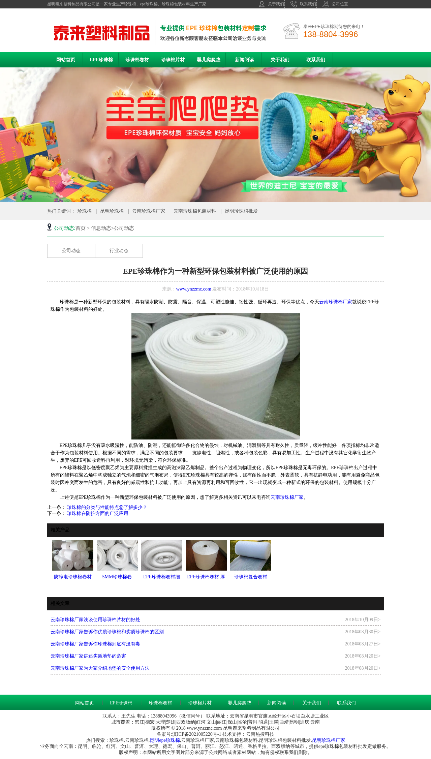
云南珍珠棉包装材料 (195, 211)
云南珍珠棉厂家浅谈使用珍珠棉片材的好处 (95, 619)
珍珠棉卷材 (137, 59)
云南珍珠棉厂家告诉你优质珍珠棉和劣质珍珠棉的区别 (107, 631)
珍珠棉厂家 (333, 740)
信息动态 (101, 228)
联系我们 (303, 4)
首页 (80, 228)
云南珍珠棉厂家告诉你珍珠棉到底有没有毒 (95, 643)
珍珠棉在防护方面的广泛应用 (97, 513)
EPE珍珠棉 (101, 59)
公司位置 (335, 4)
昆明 (154, 740)
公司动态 (71, 250)
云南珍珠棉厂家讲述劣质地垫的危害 (88, 656)
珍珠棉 (85, 211)
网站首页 (65, 59)
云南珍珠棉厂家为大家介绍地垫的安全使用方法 (100, 668)
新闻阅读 (244, 59)
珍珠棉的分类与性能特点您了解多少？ (107, 507)
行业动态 (119, 250)
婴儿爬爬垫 (208, 59)
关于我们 (271, 4)
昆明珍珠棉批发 (241, 211)
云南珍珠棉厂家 (148, 211)
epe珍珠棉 (169, 740)
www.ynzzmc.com (193, 289)
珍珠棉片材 (173, 59)
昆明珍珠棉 (112, 211)
